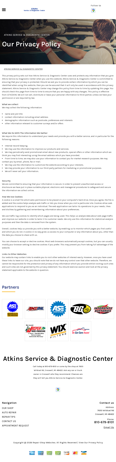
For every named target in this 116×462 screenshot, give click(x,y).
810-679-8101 (51, 366)
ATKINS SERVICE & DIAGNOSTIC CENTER (27, 34)
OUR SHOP (8, 408)
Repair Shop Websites (44, 442)
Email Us (109, 427)
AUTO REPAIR (9, 412)
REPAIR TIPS (8, 416)
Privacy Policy (96, 442)
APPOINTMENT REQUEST (15, 425)
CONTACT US (9, 421)
